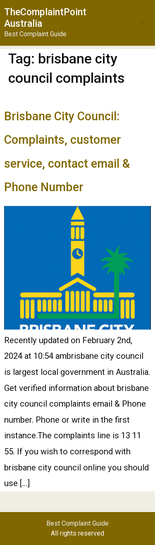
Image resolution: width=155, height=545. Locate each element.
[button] (142, 23)
